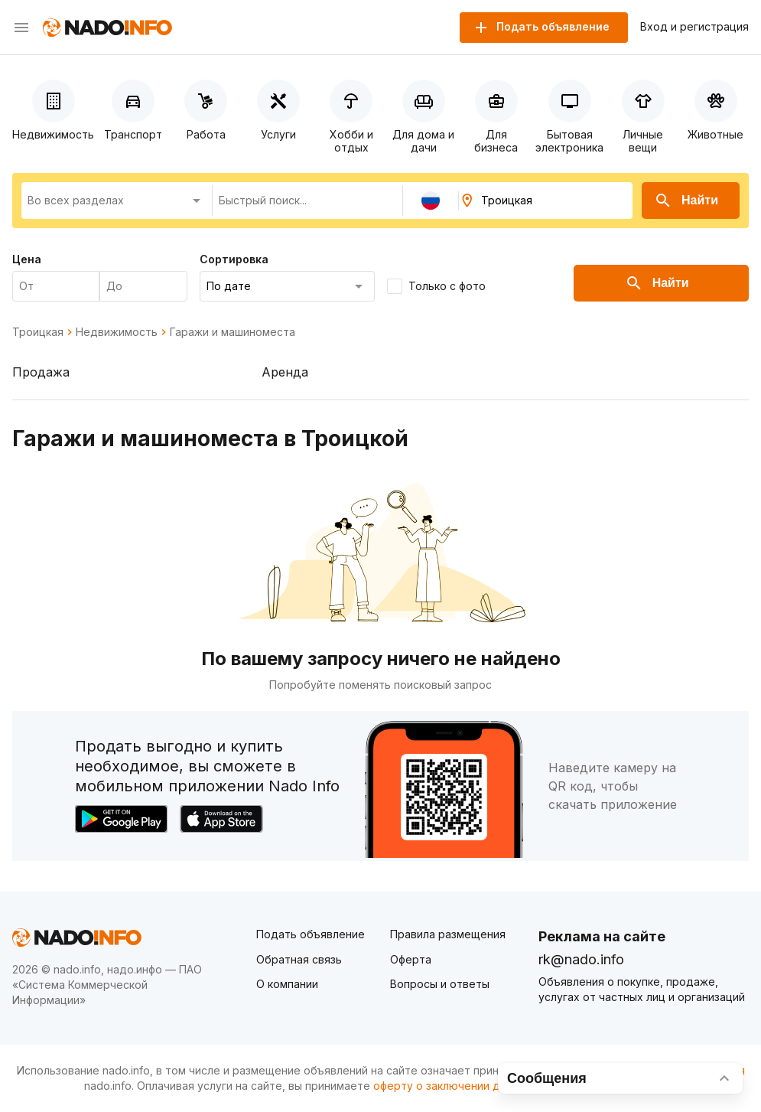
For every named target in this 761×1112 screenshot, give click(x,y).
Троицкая (37, 332)
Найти (686, 200)
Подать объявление (310, 934)
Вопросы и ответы (439, 983)
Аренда (285, 372)
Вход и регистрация (694, 27)
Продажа (41, 372)
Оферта (410, 959)
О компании (287, 983)
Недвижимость (117, 332)
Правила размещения (448, 934)
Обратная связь (299, 959)
